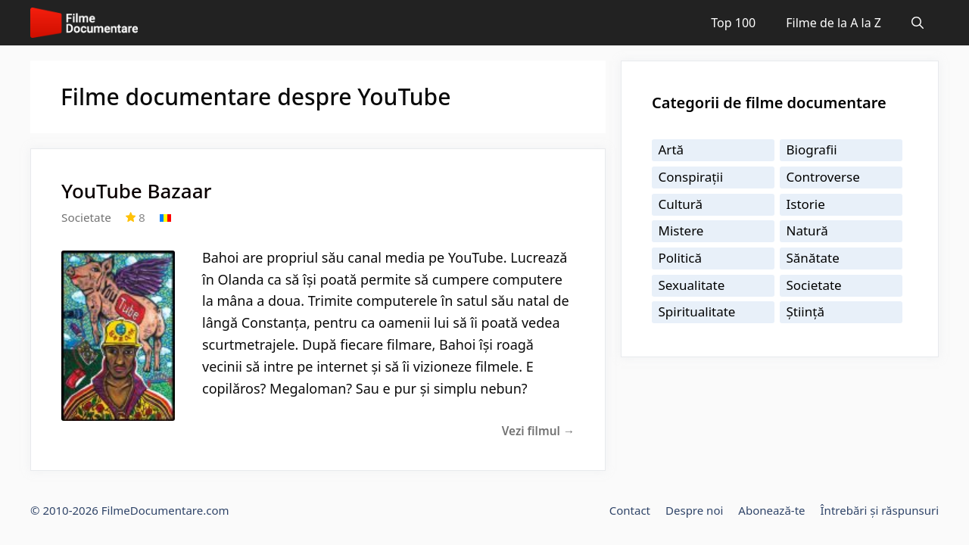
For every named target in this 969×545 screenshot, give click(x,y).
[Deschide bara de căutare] (917, 22)
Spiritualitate (697, 311)
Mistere (681, 230)
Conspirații (691, 176)
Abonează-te (771, 510)
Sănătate (813, 257)
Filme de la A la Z (833, 22)
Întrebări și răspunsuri (880, 510)
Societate (86, 217)
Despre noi (694, 510)
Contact (629, 510)
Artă (671, 149)
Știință (805, 311)
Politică (681, 257)
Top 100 (733, 22)
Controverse (823, 176)
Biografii (812, 149)
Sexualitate (692, 285)
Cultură (681, 204)
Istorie (806, 204)
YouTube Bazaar (136, 190)
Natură (807, 230)
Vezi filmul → (538, 430)
